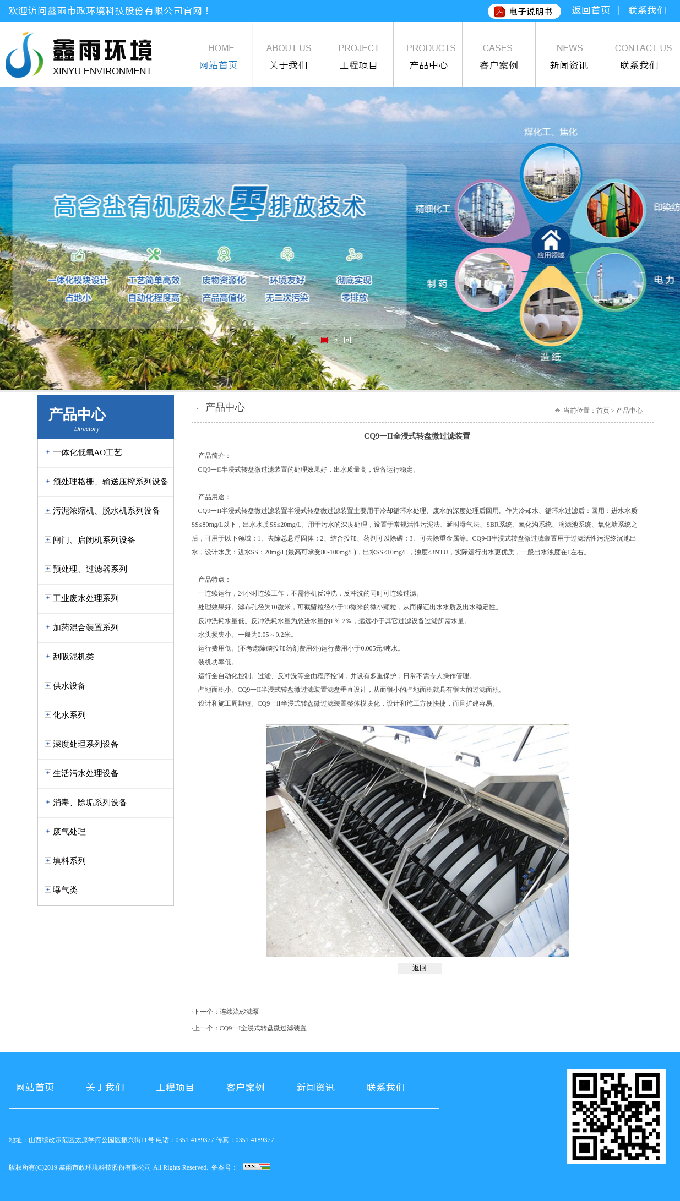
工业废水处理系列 (86, 598)
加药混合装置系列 (86, 627)
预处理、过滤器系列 (90, 569)
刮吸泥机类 (73, 656)
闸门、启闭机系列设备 (94, 540)
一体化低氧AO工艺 (88, 452)
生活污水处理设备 (86, 773)
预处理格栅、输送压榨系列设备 (110, 481)
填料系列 (69, 860)
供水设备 (69, 685)
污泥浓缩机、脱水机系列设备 (106, 510)
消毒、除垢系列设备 (90, 802)
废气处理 (69, 831)
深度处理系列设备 (86, 744)
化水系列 (69, 715)
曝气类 (65, 890)
